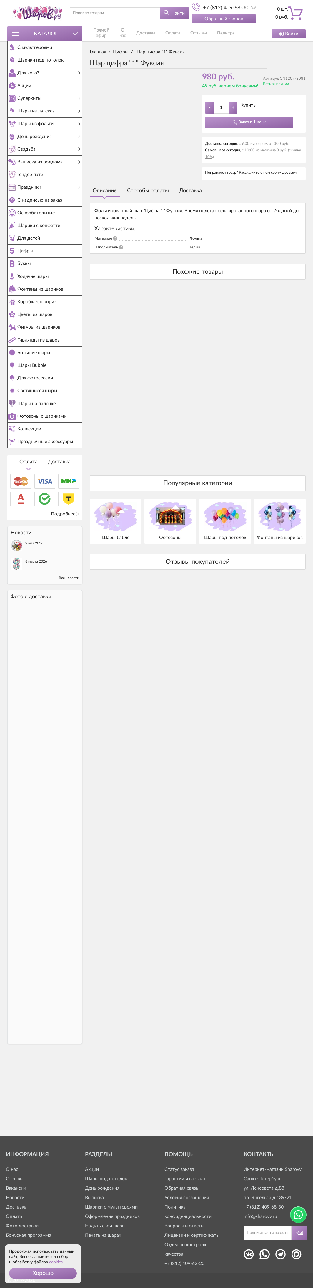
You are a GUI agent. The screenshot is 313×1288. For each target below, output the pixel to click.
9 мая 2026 (34, 617)
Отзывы (169, 34)
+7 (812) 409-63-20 (184, 1263)
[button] (43, 1273)
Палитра (188, 34)
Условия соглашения (186, 1197)
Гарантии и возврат (185, 1178)
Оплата (28, 535)
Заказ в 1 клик (252, 122)
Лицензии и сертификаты (192, 1235)
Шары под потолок (106, 1178)
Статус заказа (179, 1169)
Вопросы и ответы (184, 1226)
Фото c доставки (31, 670)
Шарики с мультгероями (111, 1207)
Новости (15, 1197)
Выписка (94, 1197)
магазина (268, 150)
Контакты (232, 34)
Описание (105, 190)
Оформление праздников (112, 1216)
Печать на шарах (103, 1235)
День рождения (102, 1188)
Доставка (59, 535)
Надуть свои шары (105, 1226)
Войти (288, 34)
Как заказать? (210, 34)
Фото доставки (22, 1226)
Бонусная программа (28, 1235)
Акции (92, 1169)
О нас (116, 34)
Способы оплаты (148, 190)
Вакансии (16, 1188)
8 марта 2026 (36, 635)
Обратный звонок (223, 18)
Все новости (69, 651)
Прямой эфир (99, 34)
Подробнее (65, 587)
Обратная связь (181, 1188)
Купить (248, 105)
